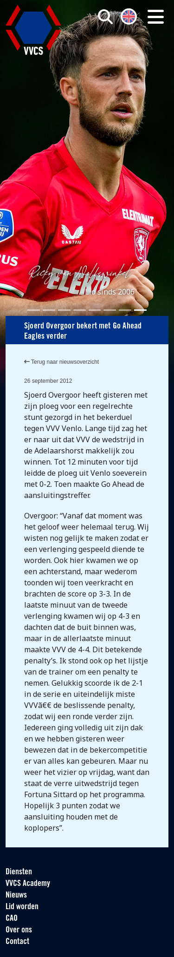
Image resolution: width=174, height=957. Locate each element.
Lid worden (22, 907)
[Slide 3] (64, 310)
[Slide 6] (109, 310)
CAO (12, 918)
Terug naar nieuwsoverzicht (61, 362)
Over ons (19, 930)
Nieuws (16, 895)
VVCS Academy (28, 883)
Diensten (19, 872)
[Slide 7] (125, 310)
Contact (17, 941)
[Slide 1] (33, 310)
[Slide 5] (95, 310)
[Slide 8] (140, 310)
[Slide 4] (79, 310)
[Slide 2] (49, 310)
